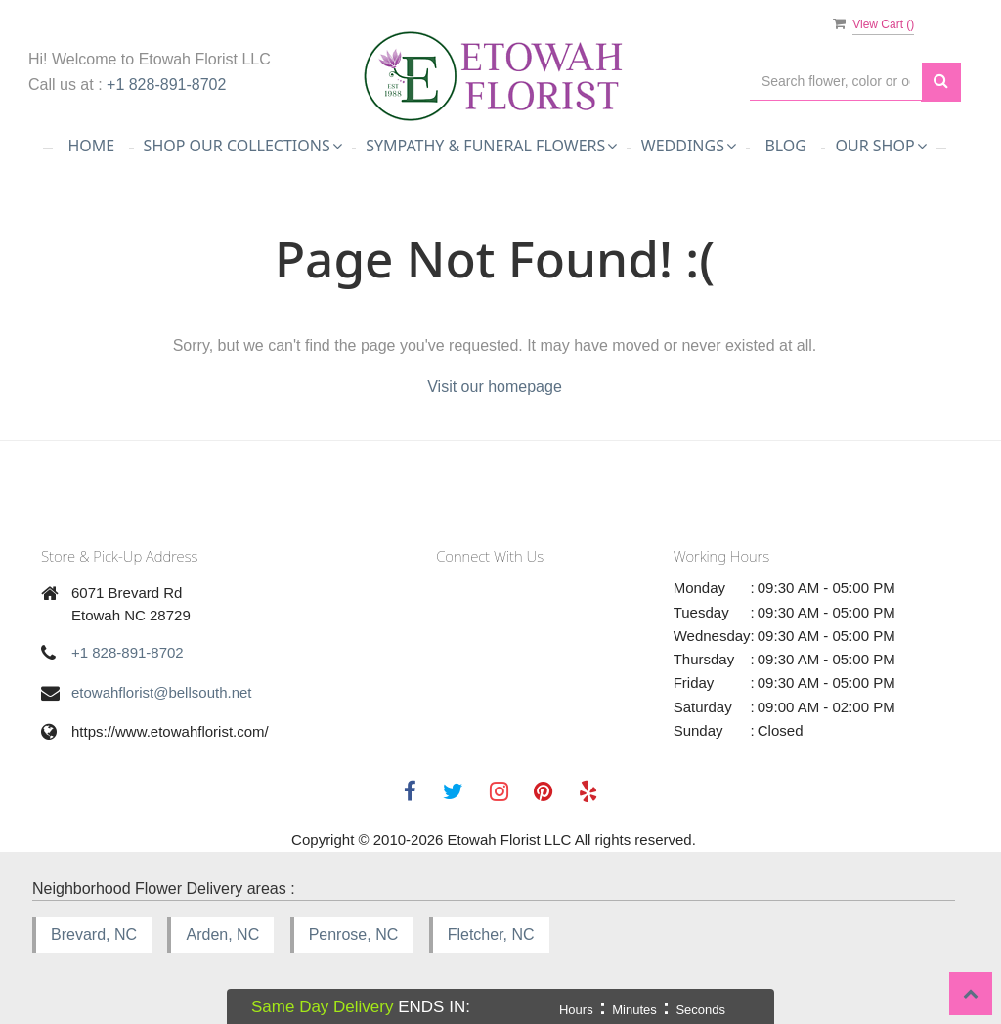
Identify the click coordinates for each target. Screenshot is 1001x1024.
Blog (785, 145)
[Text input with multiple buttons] (836, 82)
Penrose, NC (354, 934)
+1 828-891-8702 (166, 84)
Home (90, 145)
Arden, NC (222, 934)
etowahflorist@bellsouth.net (161, 692)
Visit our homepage (494, 386)
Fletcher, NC (491, 934)
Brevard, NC (94, 934)
